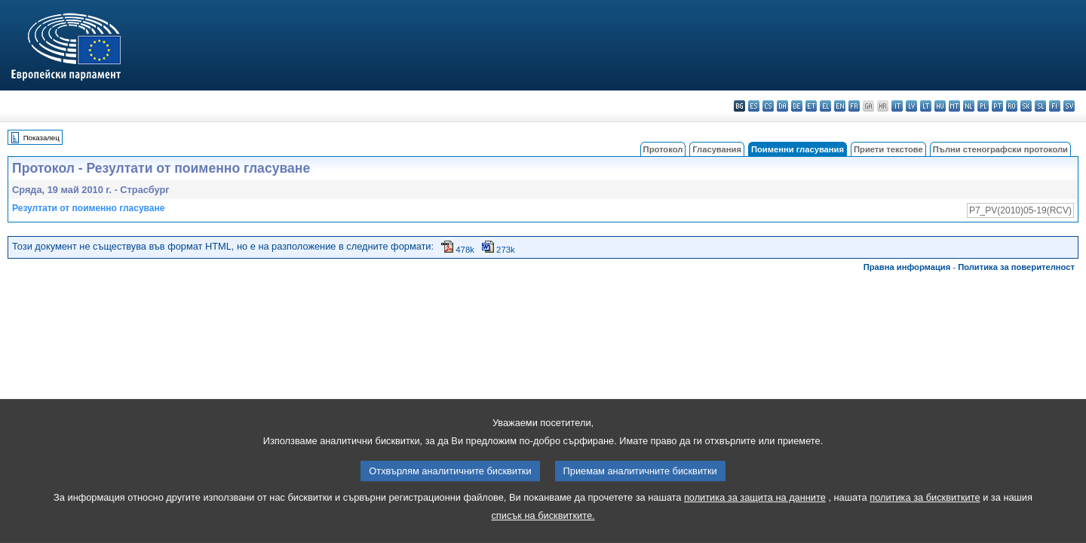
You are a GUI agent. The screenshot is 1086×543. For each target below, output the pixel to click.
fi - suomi (1054, 106)
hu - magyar (940, 106)
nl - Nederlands (968, 106)
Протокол (663, 149)
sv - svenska (1069, 106)
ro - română (1011, 106)
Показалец (41, 137)
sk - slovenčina (1026, 106)
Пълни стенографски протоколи (1000, 149)
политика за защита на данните (755, 508)
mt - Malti (954, 106)
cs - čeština (768, 106)
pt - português (997, 106)
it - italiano (897, 106)
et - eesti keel (811, 106)
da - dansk (782, 106)
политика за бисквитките (925, 508)
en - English (839, 106)
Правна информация (907, 267)
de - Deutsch (796, 106)
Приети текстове (888, 149)
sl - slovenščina (1040, 106)
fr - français (854, 106)
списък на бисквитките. (542, 526)
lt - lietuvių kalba (925, 106)
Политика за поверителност (1016, 267)
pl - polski (983, 106)
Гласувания (716, 149)
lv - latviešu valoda (911, 106)
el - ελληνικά (825, 106)
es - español (753, 106)
